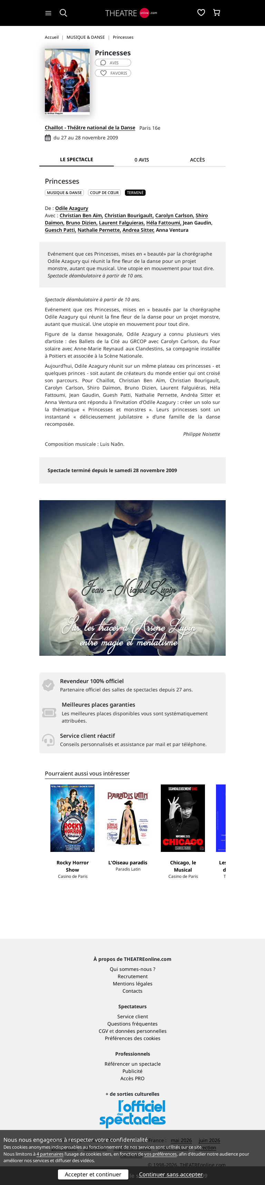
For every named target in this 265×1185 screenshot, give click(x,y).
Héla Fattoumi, (163, 222)
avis (109, 63)
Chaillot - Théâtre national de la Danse (90, 127)
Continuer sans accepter (171, 1174)
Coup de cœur (104, 192)
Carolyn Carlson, (174, 215)
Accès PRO (132, 1078)
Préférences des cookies (132, 1038)
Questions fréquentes (132, 1023)
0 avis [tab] (142, 159)
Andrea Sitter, (138, 230)
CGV (103, 1031)
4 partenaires (50, 1154)
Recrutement (133, 976)
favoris (113, 73)
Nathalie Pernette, (99, 230)
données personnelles (141, 1031)
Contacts (132, 991)
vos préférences (160, 1154)
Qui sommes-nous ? (132, 969)
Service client (132, 1016)
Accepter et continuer (93, 1174)
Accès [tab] (197, 159)
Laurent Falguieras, (122, 222)
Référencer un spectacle (133, 1063)
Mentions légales (133, 983)
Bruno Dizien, (82, 222)
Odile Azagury (71, 208)
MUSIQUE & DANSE (64, 192)
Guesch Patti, (60, 230)
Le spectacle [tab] (76, 159)
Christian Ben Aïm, (81, 215)
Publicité (132, 1071)
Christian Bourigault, (129, 215)
